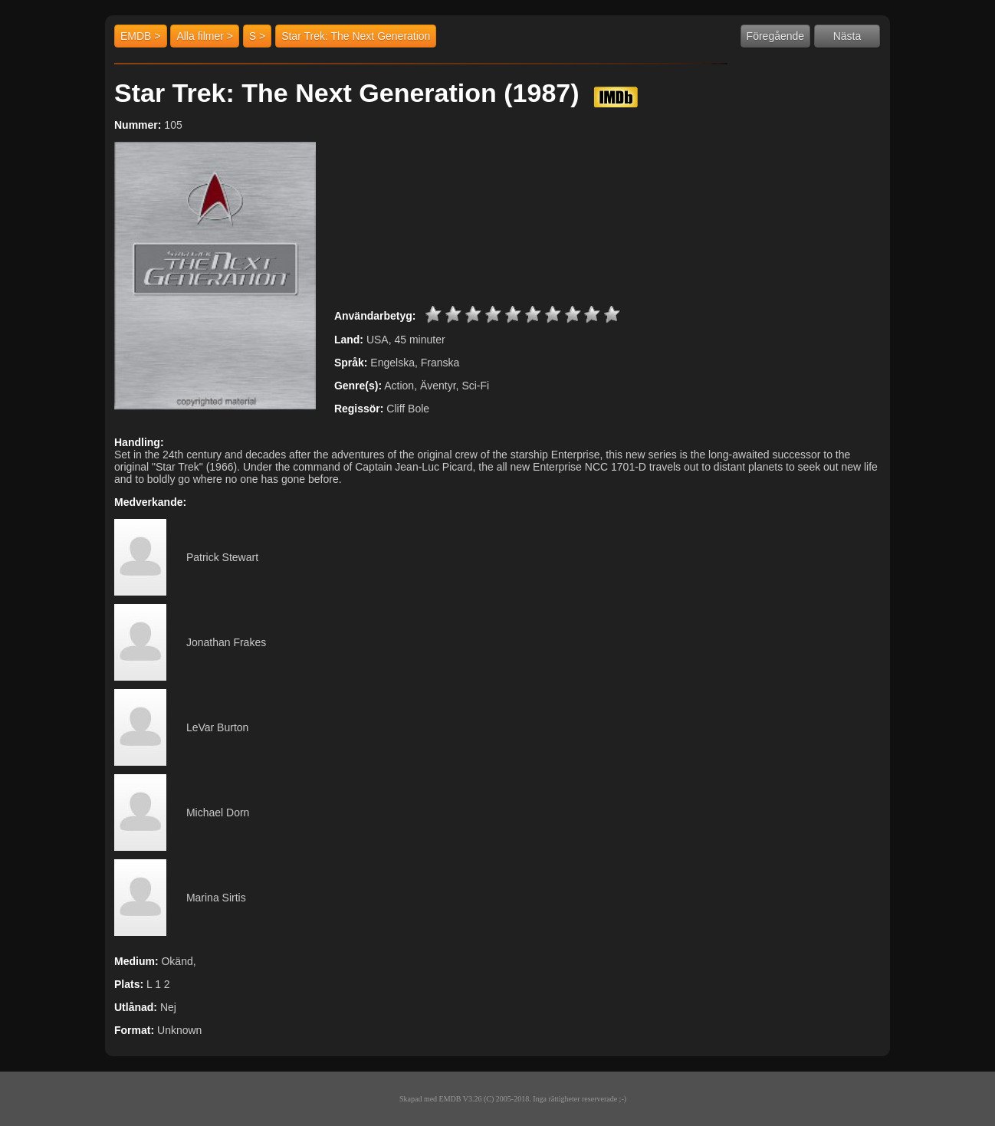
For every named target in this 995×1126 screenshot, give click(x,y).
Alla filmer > (204, 36)
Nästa (847, 36)
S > (257, 36)
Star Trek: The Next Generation (355, 36)
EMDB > (140, 36)
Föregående (776, 36)
